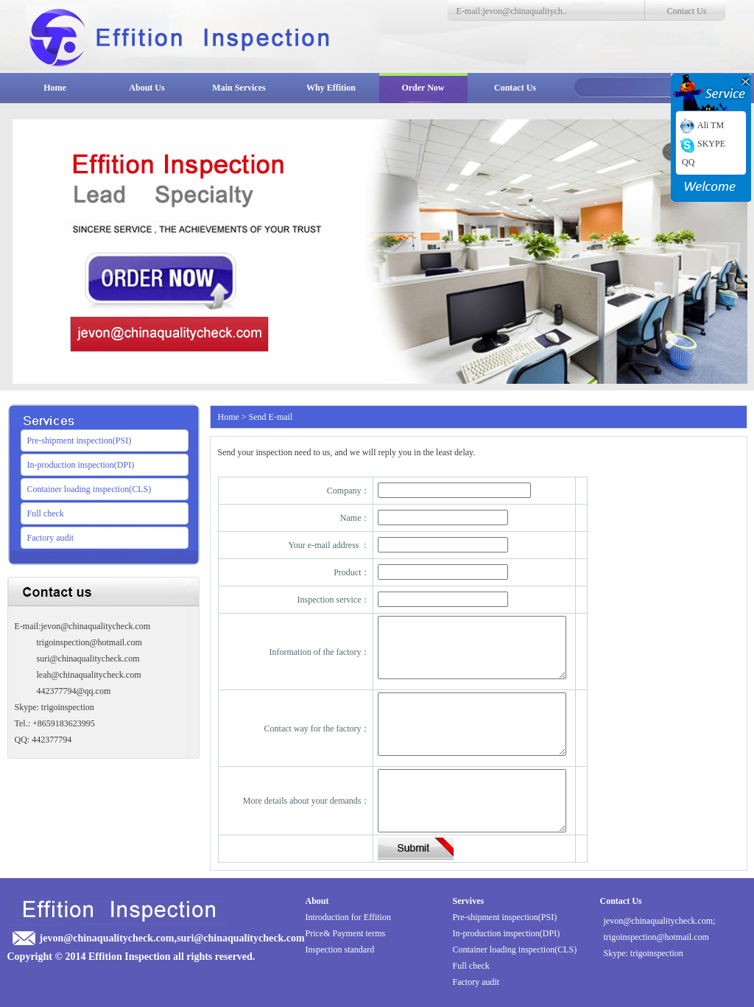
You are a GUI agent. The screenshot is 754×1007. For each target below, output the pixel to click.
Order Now (422, 88)
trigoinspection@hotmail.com (656, 937)
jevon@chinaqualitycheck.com (659, 921)
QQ (688, 162)
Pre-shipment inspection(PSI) (79, 440)
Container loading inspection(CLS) (89, 489)
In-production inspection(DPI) (81, 465)
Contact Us (687, 11)
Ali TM (700, 125)
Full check (45, 513)
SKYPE (701, 143)
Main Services (238, 88)
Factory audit (50, 538)
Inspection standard (340, 949)
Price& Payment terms (346, 933)
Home (54, 88)
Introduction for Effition (348, 917)
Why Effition (331, 88)
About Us (146, 88)
